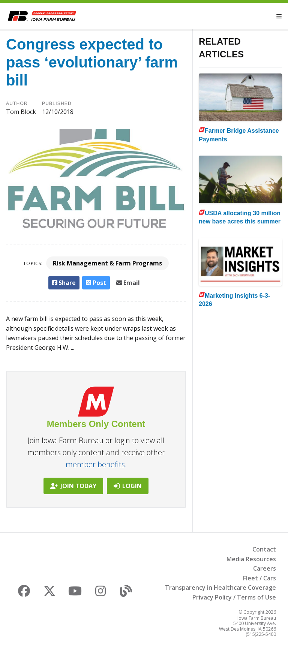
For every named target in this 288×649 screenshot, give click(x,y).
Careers (264, 568)
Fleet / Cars (259, 578)
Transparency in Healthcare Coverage (220, 587)
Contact (264, 549)
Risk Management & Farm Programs (107, 263)
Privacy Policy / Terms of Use (234, 597)
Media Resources (251, 559)
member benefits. (96, 464)
